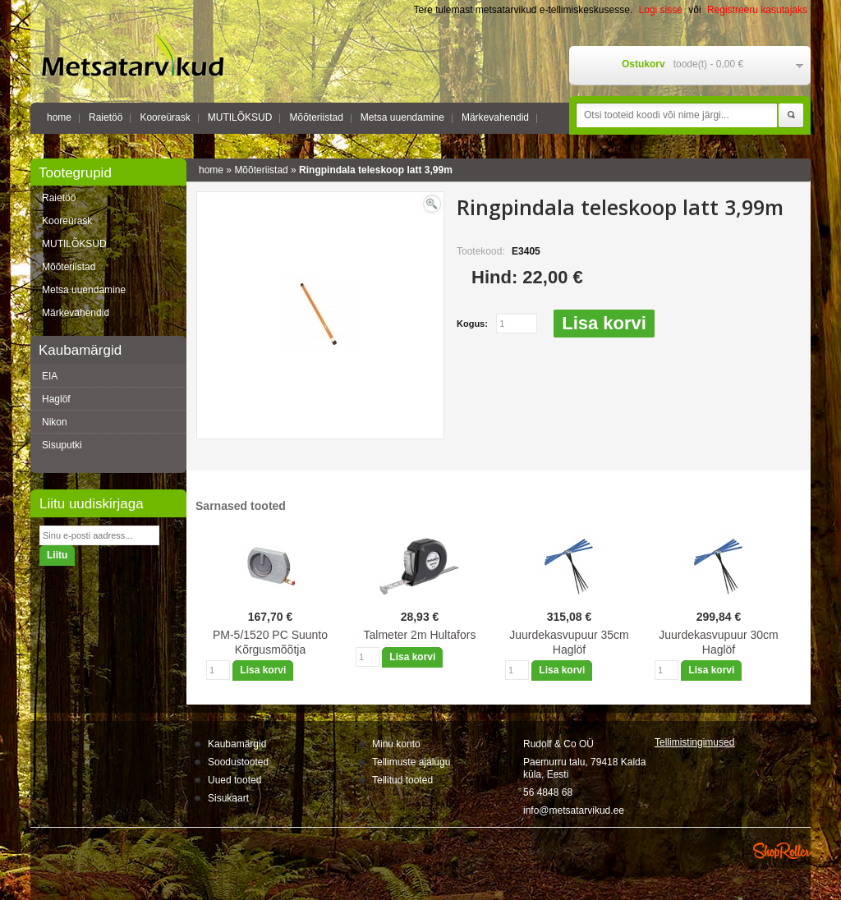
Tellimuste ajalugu (411, 762)
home (59, 117)
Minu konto (396, 744)
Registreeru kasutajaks (757, 10)
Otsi (791, 115)
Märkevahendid (495, 117)
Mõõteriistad (315, 117)
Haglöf (56, 399)
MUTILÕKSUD (240, 117)
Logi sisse (660, 10)
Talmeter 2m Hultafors (420, 634)
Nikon (54, 422)
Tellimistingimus (694, 742)
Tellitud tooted (402, 780)
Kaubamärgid (237, 744)
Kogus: (472, 323)
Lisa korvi (604, 323)
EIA (49, 376)
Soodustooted (238, 762)
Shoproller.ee (782, 851)
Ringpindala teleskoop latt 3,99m (376, 170)
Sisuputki (62, 445)
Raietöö (105, 117)
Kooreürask (165, 117)
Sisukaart (228, 798)
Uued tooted (234, 780)
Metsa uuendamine (402, 117)
